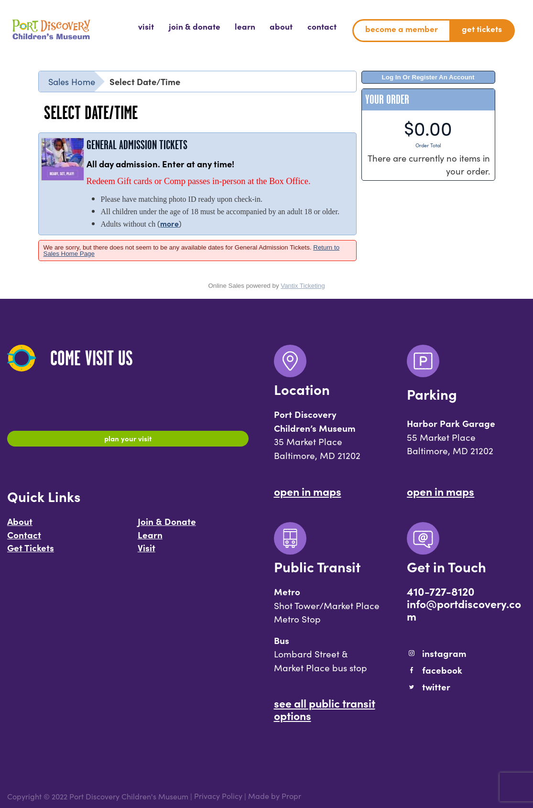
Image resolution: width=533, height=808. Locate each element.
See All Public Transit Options (324, 709)
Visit (146, 552)
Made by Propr (274, 796)
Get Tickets (30, 552)
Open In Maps (307, 491)
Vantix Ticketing (303, 285)
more (169, 223)
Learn (150, 539)
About (20, 526)
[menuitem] (146, 27)
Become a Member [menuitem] (401, 28)
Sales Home (71, 81)
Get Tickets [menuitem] (482, 28)
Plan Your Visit (128, 440)
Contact (24, 539)
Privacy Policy (218, 796)
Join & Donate (167, 526)
